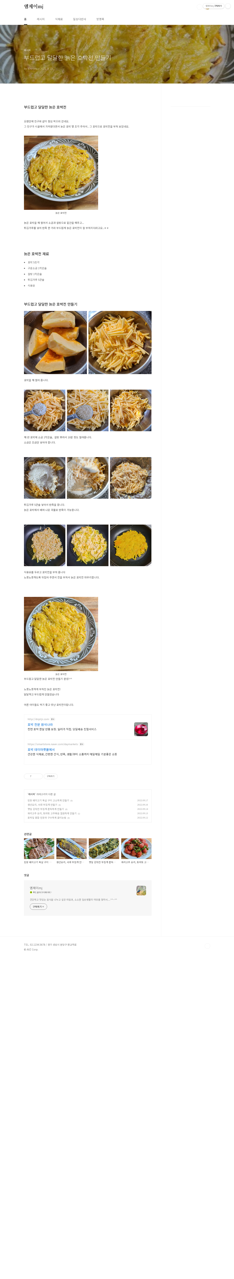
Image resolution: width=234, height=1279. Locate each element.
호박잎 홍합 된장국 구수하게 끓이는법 (47, 1014)
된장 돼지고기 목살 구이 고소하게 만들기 (48, 997)
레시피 (41, 19)
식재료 (59, 19)
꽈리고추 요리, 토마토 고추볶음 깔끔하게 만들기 (52, 1010)
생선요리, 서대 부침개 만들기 (42, 1001)
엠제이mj (33, 6)
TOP (207, 1219)
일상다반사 (79, 19)
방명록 (100, 19)
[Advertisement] (88, 123)
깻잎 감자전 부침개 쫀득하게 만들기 (46, 1005)
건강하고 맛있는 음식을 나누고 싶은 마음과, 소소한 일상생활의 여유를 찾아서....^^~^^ (73, 1172)
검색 (199, 6)
